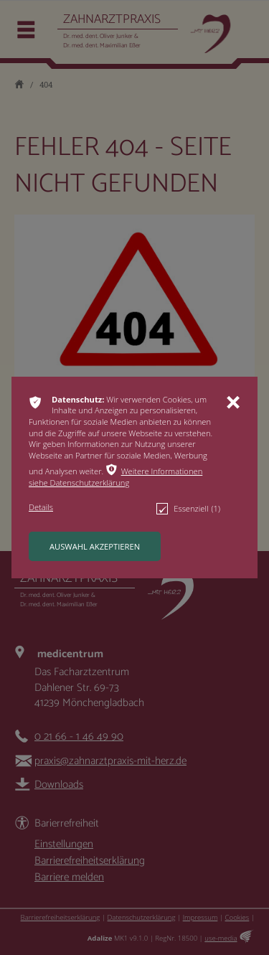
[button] (124, 477)
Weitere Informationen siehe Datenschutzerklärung (115, 477)
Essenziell (188, 508)
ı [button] (233, 402)
